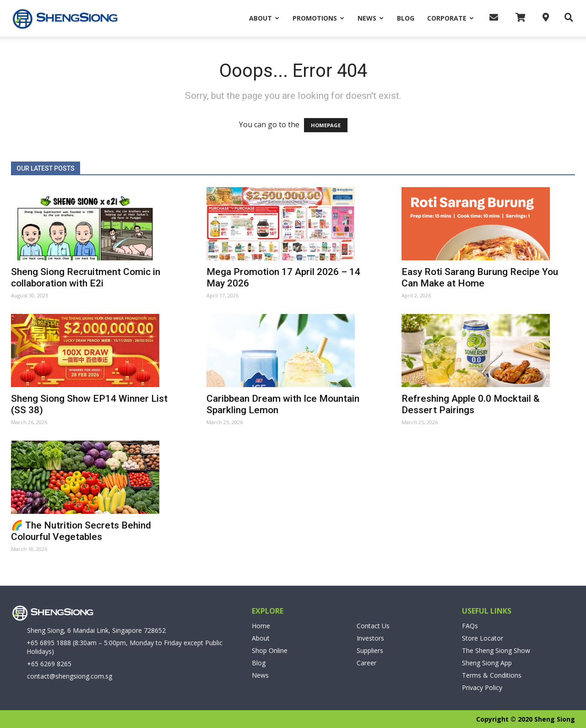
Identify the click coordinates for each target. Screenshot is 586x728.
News (371, 18)
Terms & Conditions (491, 675)
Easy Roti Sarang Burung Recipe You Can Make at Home (480, 277)
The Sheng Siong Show (496, 650)
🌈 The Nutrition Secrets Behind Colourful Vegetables (81, 531)
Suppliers (370, 650)
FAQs (470, 625)
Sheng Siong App (487, 662)
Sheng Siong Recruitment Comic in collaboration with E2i (85, 277)
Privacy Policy (482, 687)
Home (261, 625)
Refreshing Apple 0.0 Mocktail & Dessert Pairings (471, 404)
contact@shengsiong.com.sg (69, 676)
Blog (405, 18)
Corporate (450, 18)
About (264, 18)
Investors (370, 638)
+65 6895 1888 (49, 642)
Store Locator (482, 638)
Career (366, 662)
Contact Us (373, 625)
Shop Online (270, 650)
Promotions (318, 18)
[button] (566, 18)
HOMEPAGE (326, 125)
